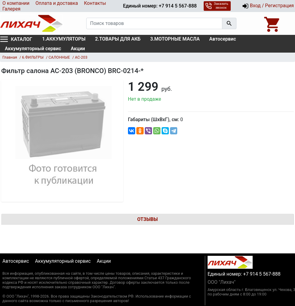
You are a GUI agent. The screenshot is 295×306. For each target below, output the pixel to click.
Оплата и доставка (56, 3)
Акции (78, 48)
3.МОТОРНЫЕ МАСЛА (175, 39)
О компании (15, 3)
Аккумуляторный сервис (33, 48)
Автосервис (222, 39)
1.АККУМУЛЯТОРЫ (63, 39)
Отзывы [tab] (147, 219)
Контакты (95, 3)
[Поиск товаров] (154, 23)
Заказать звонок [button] (216, 6)
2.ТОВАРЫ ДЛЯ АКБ (118, 39)
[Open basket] (272, 23)
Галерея (11, 9)
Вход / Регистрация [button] (268, 6)
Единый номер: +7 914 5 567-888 (159, 6)
